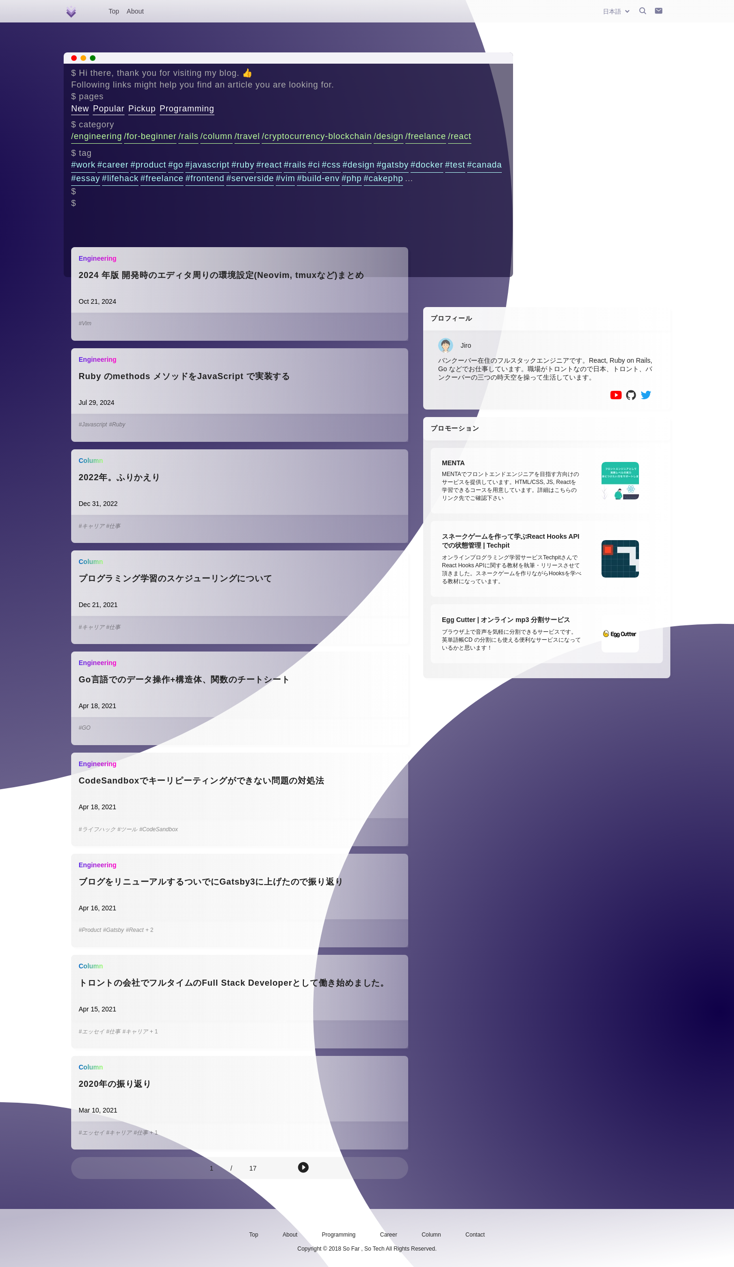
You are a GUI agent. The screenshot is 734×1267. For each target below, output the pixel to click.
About (135, 11)
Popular (109, 108)
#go (175, 164)
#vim (285, 178)
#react (269, 164)
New (80, 108)
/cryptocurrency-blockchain (317, 136)
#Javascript (93, 424)
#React (135, 930)
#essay (85, 178)
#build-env (318, 178)
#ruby (242, 164)
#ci (314, 164)
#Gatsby (113, 930)
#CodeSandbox (158, 829)
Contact (474, 1234)
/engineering (96, 136)
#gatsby (392, 164)
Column (431, 1234)
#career (113, 164)
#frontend (204, 178)
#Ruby (117, 424)
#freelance (162, 178)
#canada (484, 164)
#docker (427, 164)
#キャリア (91, 526)
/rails (188, 136)
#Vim (85, 323)
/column (216, 136)
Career (388, 1234)
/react (459, 136)
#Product (90, 930)
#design (359, 164)
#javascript (207, 164)
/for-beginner (150, 136)
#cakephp (383, 178)
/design (389, 136)
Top (114, 11)
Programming (187, 108)
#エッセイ (91, 1031)
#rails (295, 164)
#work (83, 164)
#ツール (127, 829)
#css (331, 164)
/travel (247, 136)
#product (148, 164)
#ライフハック (97, 829)
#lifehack (120, 178)
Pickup (142, 108)
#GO (84, 728)
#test (455, 164)
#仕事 (113, 526)
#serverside (250, 178)
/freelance (425, 136)
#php (352, 178)
